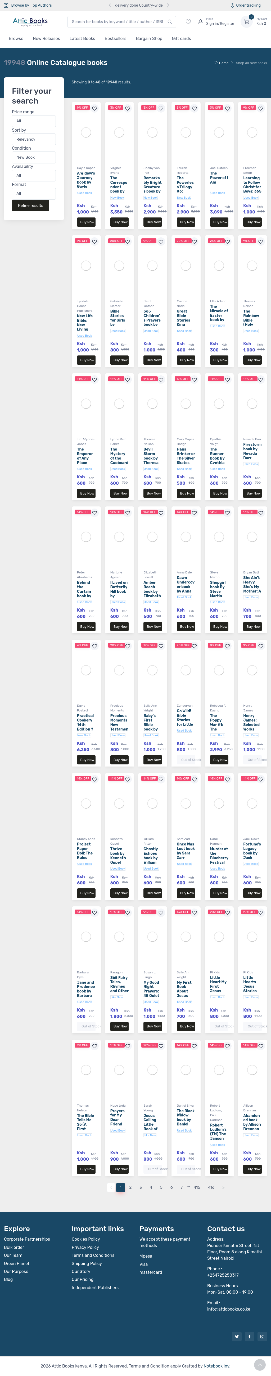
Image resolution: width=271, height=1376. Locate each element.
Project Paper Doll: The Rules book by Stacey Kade (85, 857)
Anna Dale (184, 572)
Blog (8, 1279)
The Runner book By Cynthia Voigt (217, 458)
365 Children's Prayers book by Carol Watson (152, 322)
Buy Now (87, 222)
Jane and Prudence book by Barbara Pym (86, 991)
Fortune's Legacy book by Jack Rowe (252, 853)
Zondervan (185, 705)
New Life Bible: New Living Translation (85, 327)
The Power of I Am (219, 178)
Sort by (19, 130)
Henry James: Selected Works (251, 722)
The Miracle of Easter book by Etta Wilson (219, 317)
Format (19, 184)
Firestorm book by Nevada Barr (252, 451)
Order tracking (245, 5)
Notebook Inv (216, 1366)
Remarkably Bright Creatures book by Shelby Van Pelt (152, 189)
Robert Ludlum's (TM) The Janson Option (218, 1134)
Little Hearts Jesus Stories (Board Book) (250, 989)
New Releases (46, 38)
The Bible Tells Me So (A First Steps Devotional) (85, 1129)
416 (211, 1187)
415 (197, 1187)
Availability (22, 166)
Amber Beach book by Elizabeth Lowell (152, 591)
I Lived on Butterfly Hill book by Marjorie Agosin (119, 593)
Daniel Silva (185, 1105)
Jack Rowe (251, 839)
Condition (21, 148)
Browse (16, 38)
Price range (23, 111)
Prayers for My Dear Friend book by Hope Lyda (117, 1124)
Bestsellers (116, 38)
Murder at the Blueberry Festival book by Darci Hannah (219, 862)
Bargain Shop (149, 38)
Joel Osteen (219, 168)
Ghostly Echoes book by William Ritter (150, 858)
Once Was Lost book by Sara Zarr (186, 851)
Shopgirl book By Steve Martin (218, 589)
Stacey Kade (86, 839)
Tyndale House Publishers (85, 306)
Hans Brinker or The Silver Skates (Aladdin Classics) (186, 460)
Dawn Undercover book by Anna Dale (186, 587)
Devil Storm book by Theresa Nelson (151, 458)
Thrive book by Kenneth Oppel (118, 856)
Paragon (116, 972)
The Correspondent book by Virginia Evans (118, 189)
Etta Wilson (218, 301)
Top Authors (41, 5)
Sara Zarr (183, 839)
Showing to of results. (101, 82)
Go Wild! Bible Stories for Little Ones (185, 720)
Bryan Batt (251, 572)
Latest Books (82, 38)
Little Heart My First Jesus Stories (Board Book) (218, 991)
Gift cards (181, 38)
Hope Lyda (118, 1105)
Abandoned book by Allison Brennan (252, 1122)
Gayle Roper (86, 168)
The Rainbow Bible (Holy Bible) (251, 320)
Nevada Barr (252, 439)
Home (221, 63)
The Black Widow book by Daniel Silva (186, 1120)
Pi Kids (215, 972)
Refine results (30, 205)
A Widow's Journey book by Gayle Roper (86, 182)
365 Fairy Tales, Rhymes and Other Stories (119, 987)
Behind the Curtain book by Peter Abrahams (85, 596)
